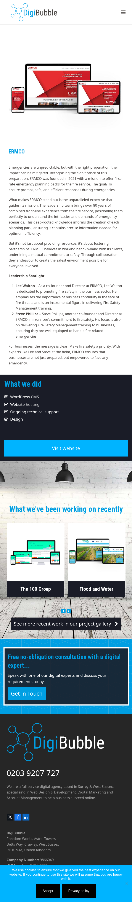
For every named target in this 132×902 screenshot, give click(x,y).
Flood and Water (96, 589)
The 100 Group (35, 589)
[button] (123, 12)
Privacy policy (79, 891)
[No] (126, 883)
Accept (48, 891)
